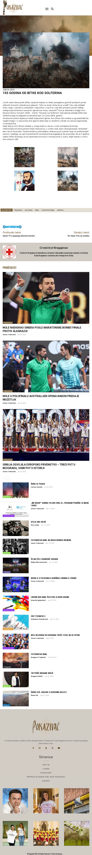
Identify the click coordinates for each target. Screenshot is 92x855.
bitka (37, 210)
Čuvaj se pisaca (38, 483)
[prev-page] (4, 478)
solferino (60, 210)
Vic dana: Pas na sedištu (78, 236)
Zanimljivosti (8, 629)
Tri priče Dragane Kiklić (42, 673)
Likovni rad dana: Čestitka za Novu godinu (50, 597)
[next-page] (8, 478)
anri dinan (29, 210)
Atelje (5, 535)
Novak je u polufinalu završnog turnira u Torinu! (53, 578)
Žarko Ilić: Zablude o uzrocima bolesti (49, 692)
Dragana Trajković (38, 657)
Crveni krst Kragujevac (54, 247)
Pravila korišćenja (56, 854)
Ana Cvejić (35, 525)
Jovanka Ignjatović (38, 600)
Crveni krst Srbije (48, 210)
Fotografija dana (39, 654)
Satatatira (7, 572)
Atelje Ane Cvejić (38, 521)
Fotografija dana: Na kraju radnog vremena (51, 540)
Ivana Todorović (37, 543)
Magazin (6, 705)
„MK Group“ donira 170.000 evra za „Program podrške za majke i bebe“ (60, 504)
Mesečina (7, 497)
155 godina (18, 210)
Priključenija (8, 323)
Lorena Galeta (36, 487)
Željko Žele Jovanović (39, 562)
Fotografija (7, 667)
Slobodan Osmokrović (39, 619)
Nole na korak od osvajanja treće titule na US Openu (55, 635)
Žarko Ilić (34, 695)
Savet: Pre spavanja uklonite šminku (19, 236)
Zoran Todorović (9, 334)
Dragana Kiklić (37, 676)
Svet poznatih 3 (38, 616)
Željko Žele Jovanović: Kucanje (44, 559)
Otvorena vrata (9, 516)
